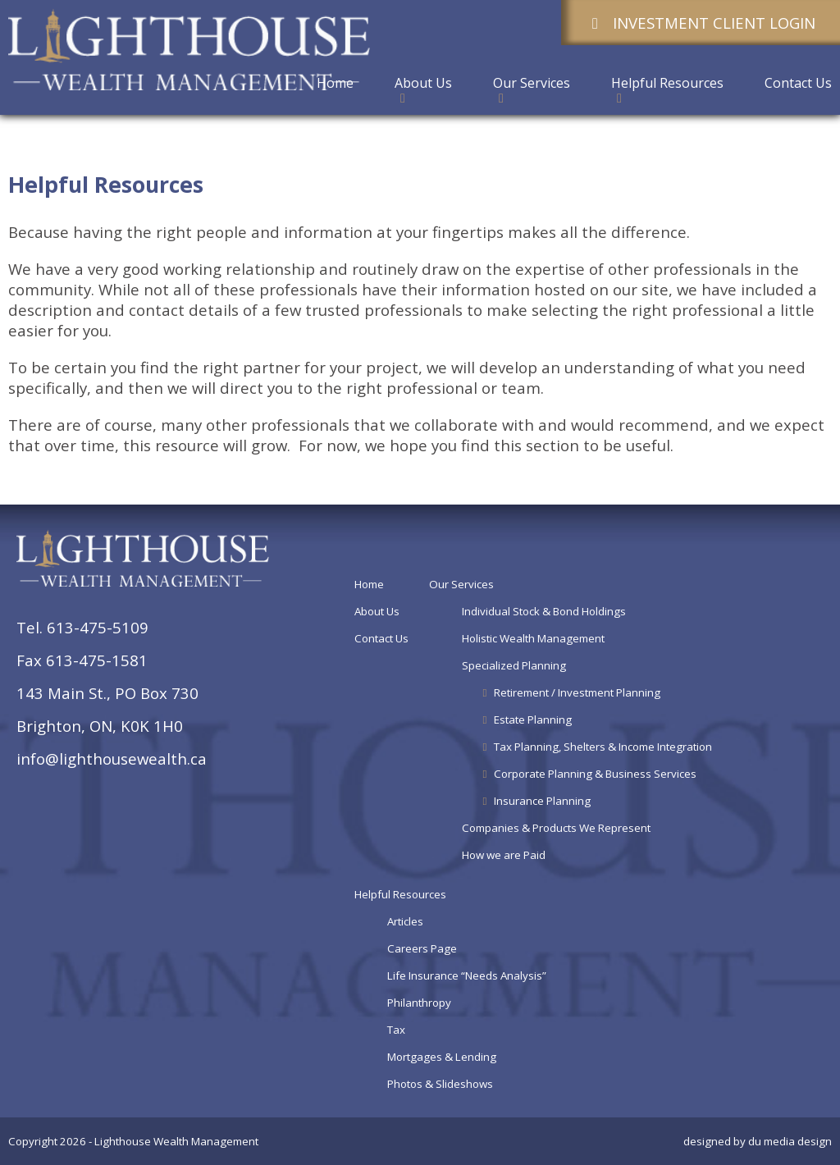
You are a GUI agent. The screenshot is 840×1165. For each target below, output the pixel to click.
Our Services (461, 584)
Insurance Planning (534, 800)
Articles (405, 921)
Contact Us (381, 638)
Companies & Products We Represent (556, 827)
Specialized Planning (514, 665)
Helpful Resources (400, 894)
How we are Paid (504, 854)
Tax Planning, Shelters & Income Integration (595, 746)
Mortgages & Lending (441, 1056)
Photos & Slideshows (440, 1083)
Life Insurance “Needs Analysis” (466, 975)
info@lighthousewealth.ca (111, 758)
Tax (396, 1029)
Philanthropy (419, 1002)
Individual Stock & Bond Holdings (544, 611)
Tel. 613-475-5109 (82, 627)
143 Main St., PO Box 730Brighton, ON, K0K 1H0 (107, 709)
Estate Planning (525, 719)
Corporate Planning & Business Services (587, 773)
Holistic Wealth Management (533, 638)
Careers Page (422, 948)
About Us (376, 611)
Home (369, 584)
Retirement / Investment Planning (569, 692)
